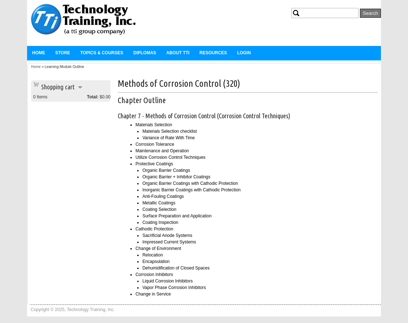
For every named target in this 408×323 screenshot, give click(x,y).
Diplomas (144, 52)
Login (244, 52)
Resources (213, 52)
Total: (93, 96)
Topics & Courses (101, 52)
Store (62, 52)
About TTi (178, 52)
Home (38, 52)
